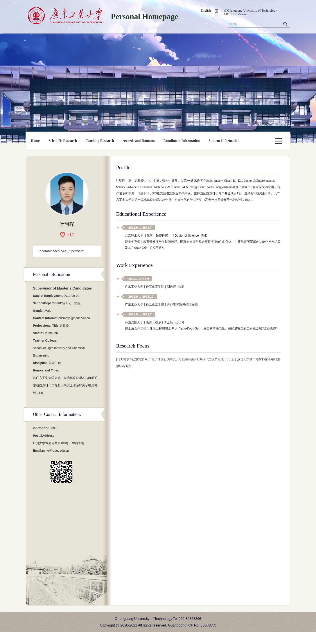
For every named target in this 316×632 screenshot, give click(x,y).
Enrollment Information (181, 141)
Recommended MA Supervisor (60, 251)
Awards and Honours (139, 141)
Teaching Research (100, 141)
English (206, 10)
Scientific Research (62, 141)
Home (35, 141)
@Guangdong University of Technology (250, 10)
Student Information (223, 141)
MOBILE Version (236, 14)
